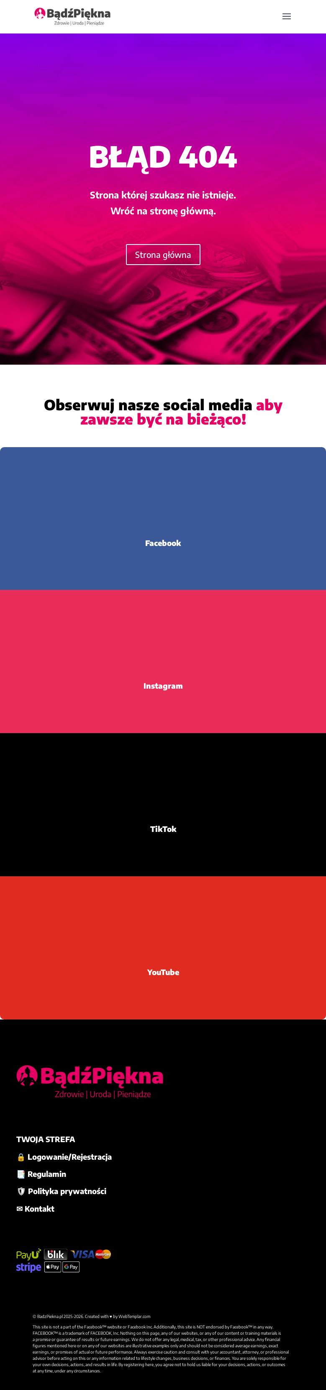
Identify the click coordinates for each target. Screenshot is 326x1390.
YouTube (163, 972)
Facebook (163, 543)
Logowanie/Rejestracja (70, 1156)
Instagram (163, 685)
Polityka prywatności (67, 1191)
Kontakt (39, 1208)
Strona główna (163, 254)
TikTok (163, 829)
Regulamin (47, 1174)
